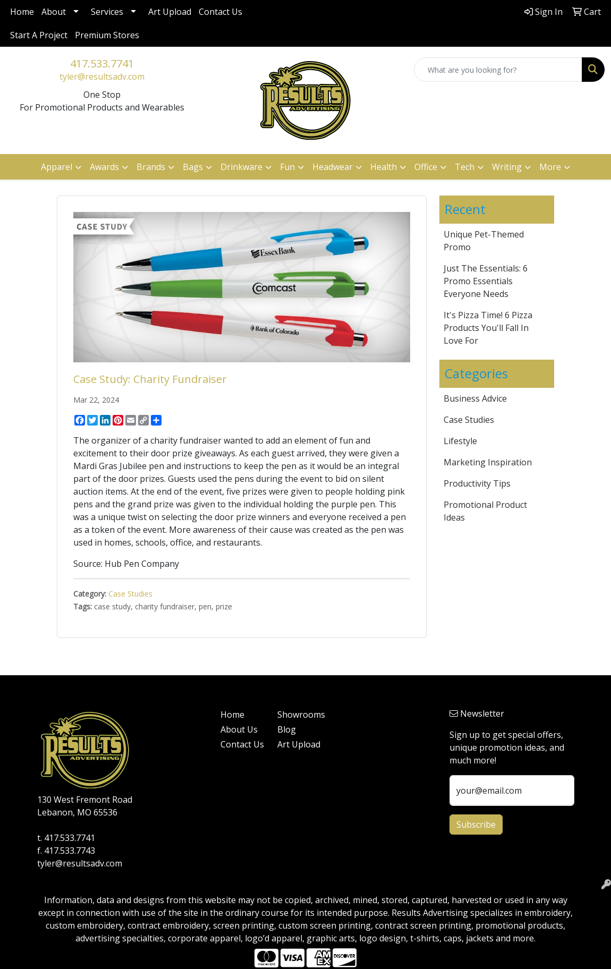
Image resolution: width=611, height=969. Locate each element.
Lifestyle (460, 441)
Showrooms (299, 714)
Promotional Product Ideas (485, 511)
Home (22, 12)
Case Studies (130, 594)
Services (107, 12)
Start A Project (38, 35)
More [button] (550, 167)
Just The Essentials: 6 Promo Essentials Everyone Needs (486, 281)
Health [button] (383, 167)
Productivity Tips (477, 483)
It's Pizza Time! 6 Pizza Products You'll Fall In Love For (488, 327)
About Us (239, 729)
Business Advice (475, 398)
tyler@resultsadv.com (102, 76)
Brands (151, 167)
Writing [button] (507, 167)
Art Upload (169, 12)
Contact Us (220, 12)
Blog (286, 729)
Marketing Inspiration (488, 462)
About (53, 12)
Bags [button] (193, 167)
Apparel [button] (56, 167)
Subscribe (476, 824)
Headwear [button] (332, 167)
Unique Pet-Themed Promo (484, 240)
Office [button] (425, 167)
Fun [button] (287, 167)
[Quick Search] (498, 69)
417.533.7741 (102, 63)
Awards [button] (104, 167)
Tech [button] (464, 167)
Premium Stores (107, 35)
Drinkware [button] (241, 167)
